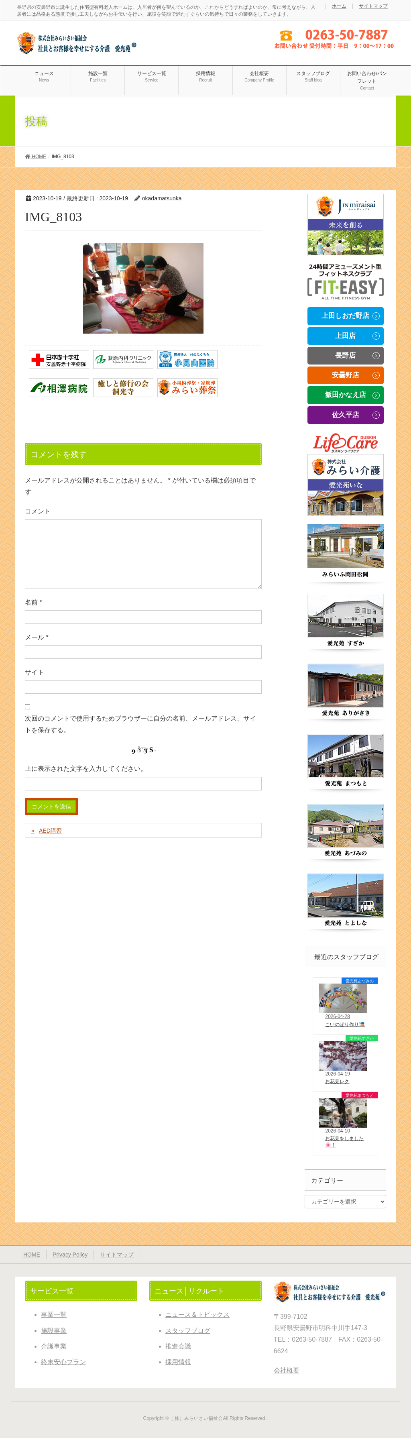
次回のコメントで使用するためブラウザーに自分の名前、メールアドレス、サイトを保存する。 (140, 724)
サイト (34, 672)
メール (37, 637)
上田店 (345, 336)
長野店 (345, 355)
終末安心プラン (63, 1362)
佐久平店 (345, 415)
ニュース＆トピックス (197, 1314)
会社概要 (286, 1370)
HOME (31, 1254)
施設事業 (54, 1330)
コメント (38, 511)
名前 (33, 602)
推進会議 (178, 1346)
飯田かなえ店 (345, 395)
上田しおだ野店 (345, 316)
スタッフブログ (187, 1330)
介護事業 (54, 1346)
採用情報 (178, 1362)
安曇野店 (345, 375)
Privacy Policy (70, 1254)
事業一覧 (54, 1314)
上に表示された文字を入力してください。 (86, 768)
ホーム (339, 6)
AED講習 (50, 830)
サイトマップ (373, 6)
